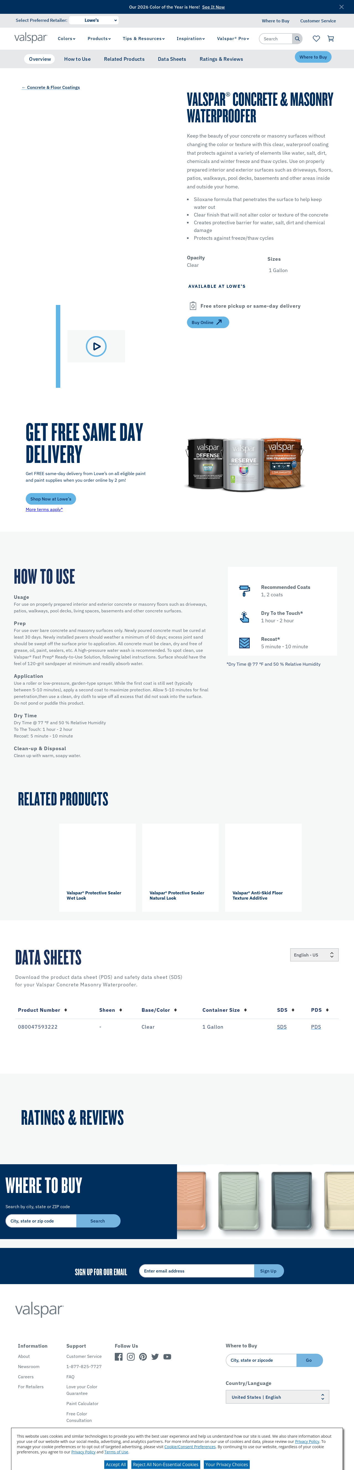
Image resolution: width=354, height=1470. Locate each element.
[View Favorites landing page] (316, 38)
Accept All (116, 1464)
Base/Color (159, 1010)
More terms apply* (44, 509)
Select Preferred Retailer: (41, 20)
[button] (302, 259)
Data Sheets (172, 59)
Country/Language (249, 1383)
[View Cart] (331, 38)
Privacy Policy (307, 1441)
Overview (40, 59)
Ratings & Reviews (221, 59)
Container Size (224, 1010)
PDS (320, 1010)
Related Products (124, 59)
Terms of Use (116, 1452)
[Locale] (314, 954)
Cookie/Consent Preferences (190, 1446)
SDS (286, 1010)
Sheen (110, 1010)
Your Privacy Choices (226, 1464)
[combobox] (276, 38)
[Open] (193, 306)
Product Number (42, 1010)
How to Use (77, 59)
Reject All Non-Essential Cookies (166, 1464)
